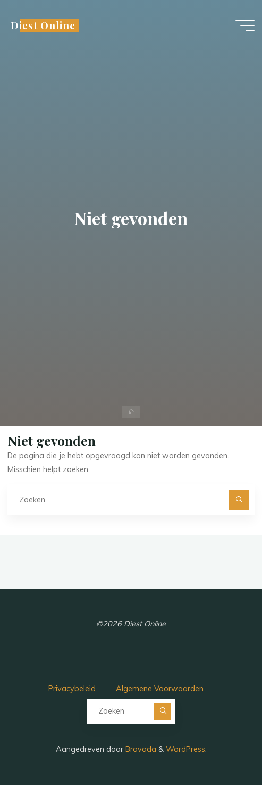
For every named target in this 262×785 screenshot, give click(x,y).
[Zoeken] (239, 499)
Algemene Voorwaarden (160, 688)
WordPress (185, 749)
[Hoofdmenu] (245, 25)
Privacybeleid (72, 688)
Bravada (139, 749)
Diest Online (43, 25)
